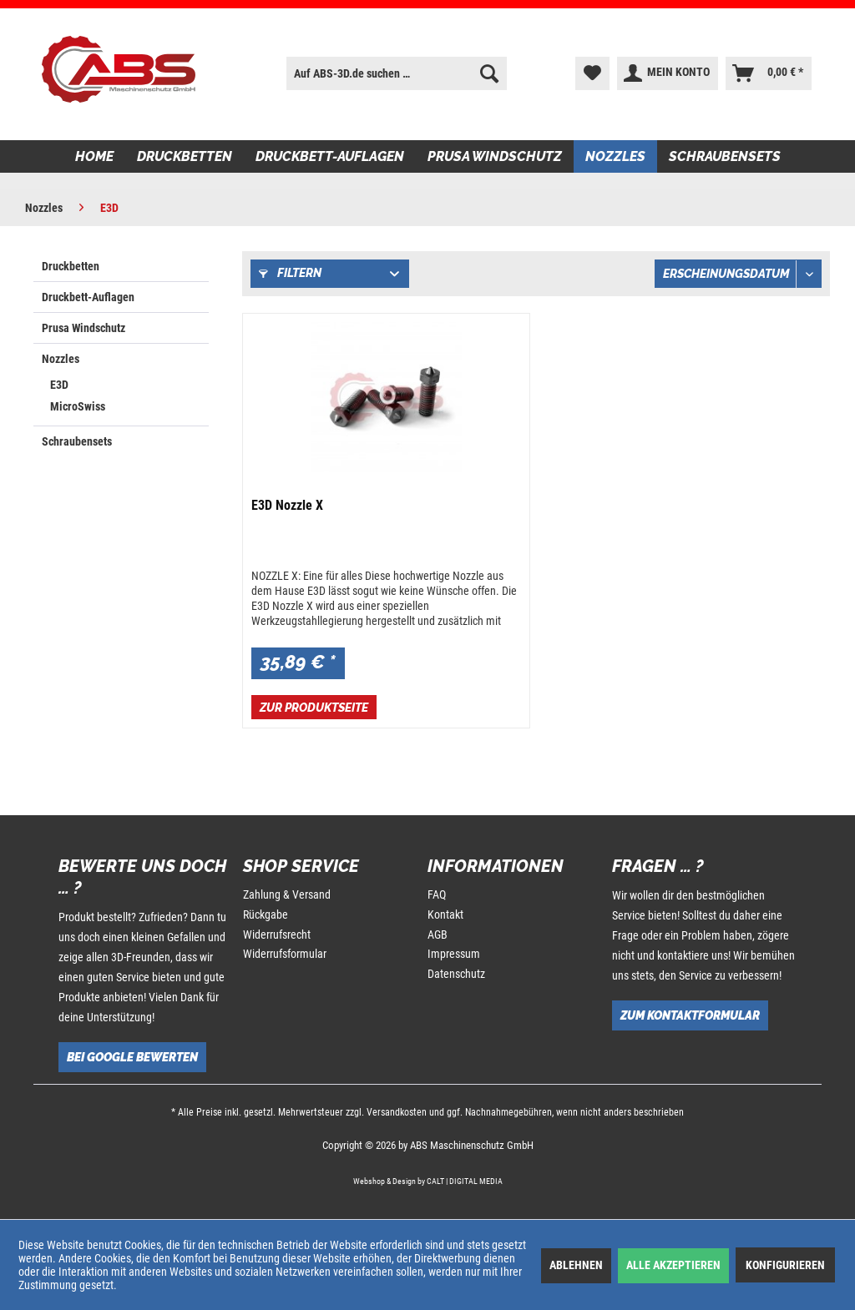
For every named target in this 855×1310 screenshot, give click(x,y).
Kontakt (445, 914)
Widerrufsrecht (277, 934)
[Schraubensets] (724, 156)
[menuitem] (396, 73)
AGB (438, 934)
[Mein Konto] (667, 73)
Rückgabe (265, 914)
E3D (59, 384)
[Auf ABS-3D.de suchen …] (396, 73)
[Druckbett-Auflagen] (330, 156)
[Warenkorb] (769, 73)
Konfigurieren (785, 1265)
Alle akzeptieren (673, 1265)
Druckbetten (70, 266)
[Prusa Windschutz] (495, 156)
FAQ (437, 894)
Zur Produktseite (314, 707)
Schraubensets (77, 441)
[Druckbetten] (184, 156)
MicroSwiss (77, 406)
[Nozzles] (615, 156)
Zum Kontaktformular (690, 1015)
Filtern (290, 273)
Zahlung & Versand (287, 894)
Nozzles (60, 358)
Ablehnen (576, 1265)
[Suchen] (489, 73)
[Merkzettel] (592, 73)
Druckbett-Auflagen (88, 297)
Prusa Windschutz (83, 328)
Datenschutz (456, 973)
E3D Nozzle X (287, 505)
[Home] (94, 156)
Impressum (454, 953)
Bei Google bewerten (132, 1057)
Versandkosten (397, 1112)
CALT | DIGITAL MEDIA (465, 1181)
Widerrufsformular (284, 953)
